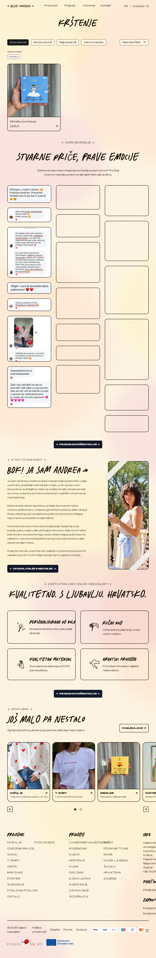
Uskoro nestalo (94, 42)
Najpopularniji (67, 42)
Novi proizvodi (43, 42)
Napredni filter (134, 42)
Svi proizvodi (18, 42)
